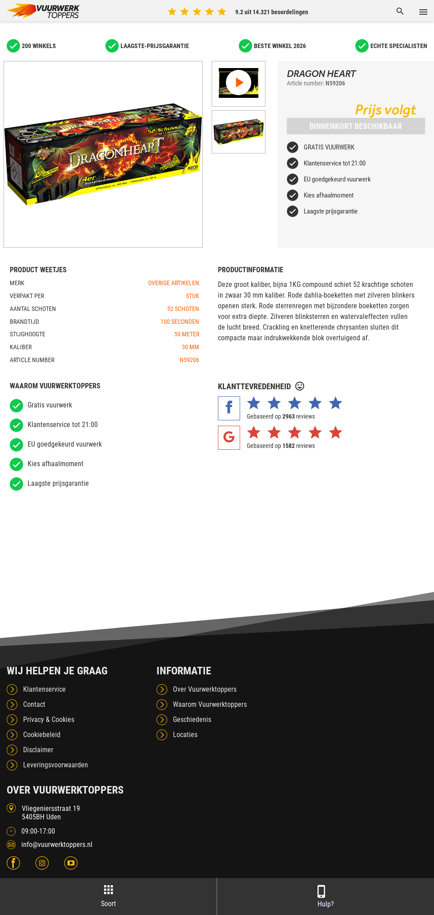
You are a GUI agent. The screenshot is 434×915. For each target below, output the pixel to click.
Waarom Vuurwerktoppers (210, 704)
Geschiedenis (192, 719)
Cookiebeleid (41, 734)
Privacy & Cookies (48, 719)
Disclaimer (38, 750)
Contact (34, 704)
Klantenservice (44, 689)
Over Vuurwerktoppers (205, 689)
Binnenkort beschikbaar (355, 126)
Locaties (185, 734)
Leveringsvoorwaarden (55, 765)
